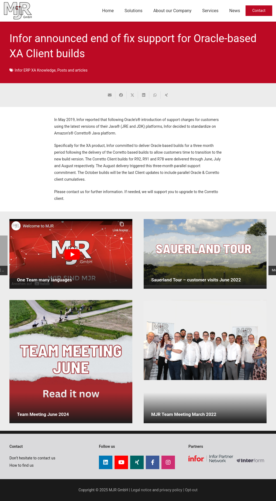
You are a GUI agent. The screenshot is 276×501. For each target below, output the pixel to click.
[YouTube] (121, 462)
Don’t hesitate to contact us (32, 458)
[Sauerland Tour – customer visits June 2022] (205, 252)
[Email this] (109, 95)
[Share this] (121, 95)
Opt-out (191, 490)
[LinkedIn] (105, 462)
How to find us (21, 465)
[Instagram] (168, 462)
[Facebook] (152, 462)
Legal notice (141, 490)
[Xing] (137, 462)
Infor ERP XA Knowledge (35, 70)
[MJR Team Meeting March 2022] (205, 340)
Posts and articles (72, 70)
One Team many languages (44, 280)
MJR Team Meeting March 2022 (183, 414)
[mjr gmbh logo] (18, 11)
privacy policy (171, 490)
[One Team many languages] (70, 254)
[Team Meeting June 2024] (70, 361)
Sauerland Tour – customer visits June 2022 (196, 280)
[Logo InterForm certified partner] (252, 463)
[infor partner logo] (210, 458)
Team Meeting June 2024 (43, 414)
